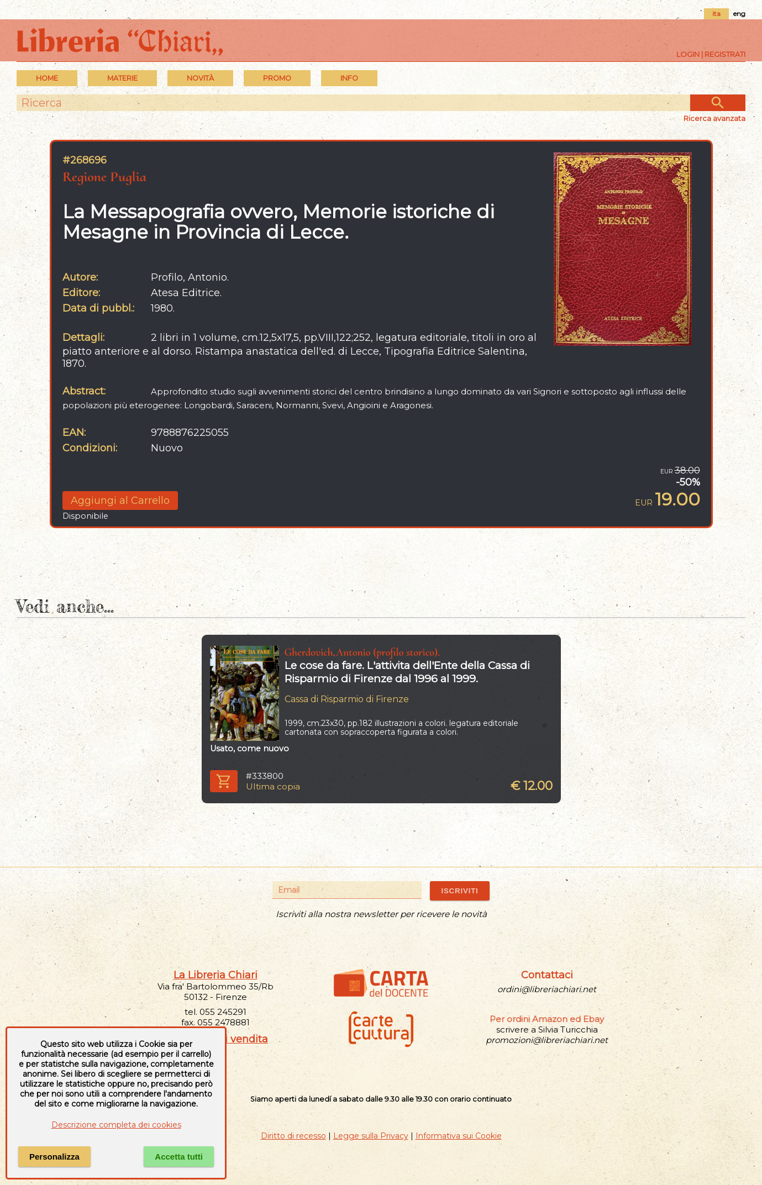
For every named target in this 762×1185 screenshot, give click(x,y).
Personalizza (54, 1156)
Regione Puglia (104, 176)
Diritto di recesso (293, 1136)
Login (688, 54)
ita (716, 13)
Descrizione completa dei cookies (116, 1125)
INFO (349, 78)
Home (47, 78)
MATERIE (122, 78)
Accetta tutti (179, 1156)
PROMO (277, 78)
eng (739, 13)
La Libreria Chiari (215, 975)
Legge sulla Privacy (370, 1136)
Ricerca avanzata (714, 118)
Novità (200, 78)
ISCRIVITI (459, 891)
